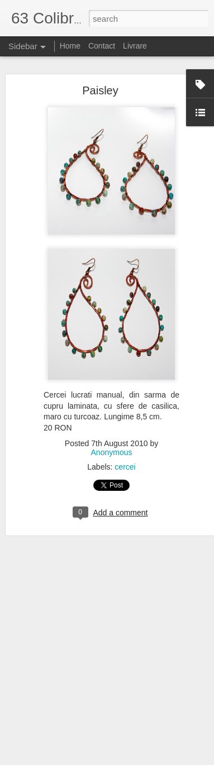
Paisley (100, 90)
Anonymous (111, 452)
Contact (101, 45)
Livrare (135, 45)
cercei (125, 466)
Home (70, 45)
